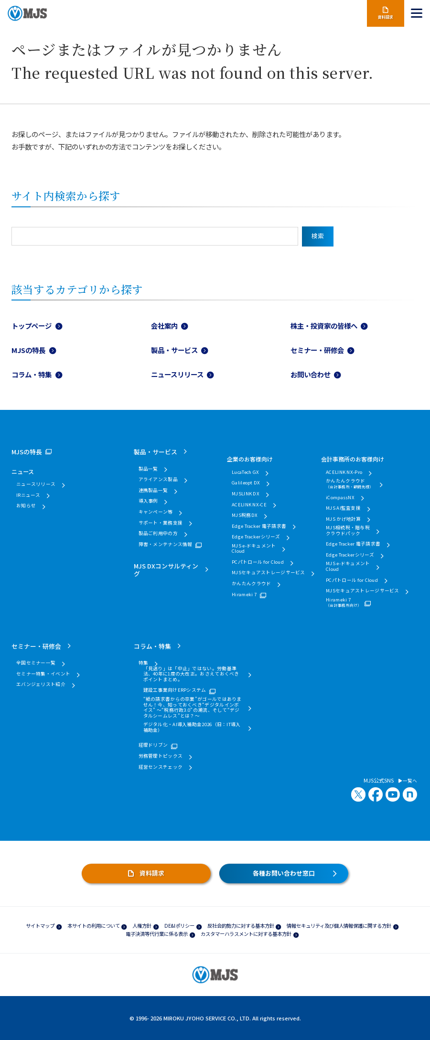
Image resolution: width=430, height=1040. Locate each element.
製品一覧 (148, 469)
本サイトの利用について (93, 925)
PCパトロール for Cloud (258, 562)
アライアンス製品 (158, 479)
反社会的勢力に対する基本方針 (240, 925)
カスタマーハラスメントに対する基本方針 (246, 933)
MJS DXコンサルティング (166, 569)
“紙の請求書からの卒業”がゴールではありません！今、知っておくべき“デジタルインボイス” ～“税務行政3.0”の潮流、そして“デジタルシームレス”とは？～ (192, 707)
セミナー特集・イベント (43, 674)
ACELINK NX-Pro (344, 472)
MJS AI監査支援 (343, 508)
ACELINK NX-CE (249, 505)
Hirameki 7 (244, 595)
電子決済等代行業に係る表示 (157, 933)
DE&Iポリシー (179, 925)
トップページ (31, 326)
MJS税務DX (245, 515)
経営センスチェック (161, 767)
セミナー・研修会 (317, 350)
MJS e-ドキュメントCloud (254, 548)
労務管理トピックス (161, 756)
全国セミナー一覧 (35, 663)
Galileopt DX (246, 483)
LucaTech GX (245, 472)
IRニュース (28, 495)
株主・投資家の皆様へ (323, 326)
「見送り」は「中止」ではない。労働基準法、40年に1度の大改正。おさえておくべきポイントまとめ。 (191, 674)
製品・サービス (174, 350)
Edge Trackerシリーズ (256, 537)
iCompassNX (340, 498)
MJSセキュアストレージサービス (268, 573)
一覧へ (407, 781)
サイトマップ (40, 925)
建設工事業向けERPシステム (174, 690)
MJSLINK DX (245, 494)
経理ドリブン (153, 745)
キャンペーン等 (156, 512)
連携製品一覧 (153, 490)
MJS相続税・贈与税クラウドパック (348, 530)
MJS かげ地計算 (343, 519)
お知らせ (26, 506)
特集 (144, 663)
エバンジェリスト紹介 (40, 684)
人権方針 (141, 925)
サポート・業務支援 (161, 523)
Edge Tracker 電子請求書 (259, 526)
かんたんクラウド (251, 584)
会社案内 (164, 326)
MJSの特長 (28, 350)
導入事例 (148, 501)
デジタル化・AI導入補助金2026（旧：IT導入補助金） (192, 727)
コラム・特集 (31, 374)
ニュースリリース (177, 374)
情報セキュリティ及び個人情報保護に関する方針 (339, 925)
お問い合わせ (310, 374)
